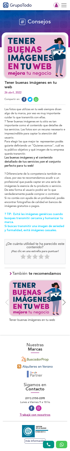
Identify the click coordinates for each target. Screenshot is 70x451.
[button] (64, 302)
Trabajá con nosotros (35, 415)
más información (35, 441)
